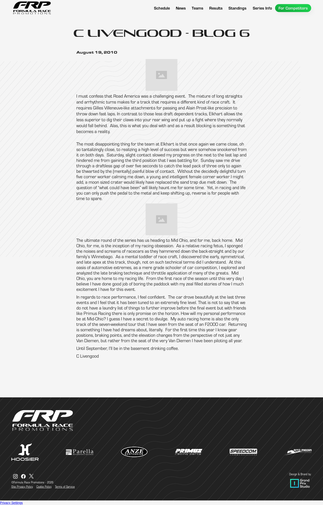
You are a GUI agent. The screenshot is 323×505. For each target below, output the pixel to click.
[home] (31, 8)
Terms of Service (65, 487)
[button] (197, 8)
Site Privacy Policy (22, 487)
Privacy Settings (11, 503)
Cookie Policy (44, 487)
